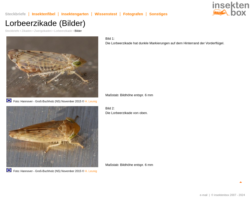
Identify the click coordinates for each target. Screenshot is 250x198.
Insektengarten (75, 14)
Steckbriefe (15, 14)
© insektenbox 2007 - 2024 (228, 194)
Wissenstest (106, 14)
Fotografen (133, 14)
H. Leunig (91, 101)
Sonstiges (158, 14)
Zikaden (27, 30)
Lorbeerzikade (63, 30)
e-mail (203, 194)
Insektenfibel (43, 14)
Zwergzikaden (43, 30)
